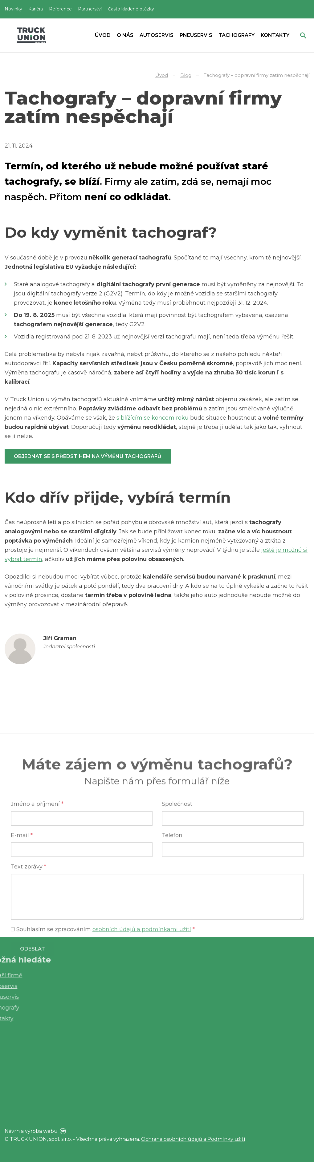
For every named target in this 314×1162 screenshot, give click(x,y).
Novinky (13, 9)
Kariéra (35, 9)
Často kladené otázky (131, 9)
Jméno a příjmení (37, 894)
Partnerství (90, 9)
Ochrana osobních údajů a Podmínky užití (193, 1139)
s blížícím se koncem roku (152, 417)
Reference (60, 9)
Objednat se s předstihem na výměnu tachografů (87, 456)
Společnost (177, 894)
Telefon (172, 926)
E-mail (22, 926)
